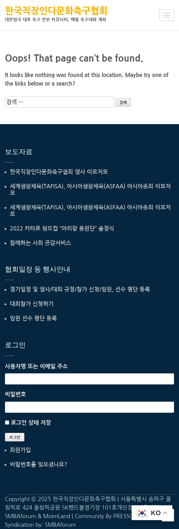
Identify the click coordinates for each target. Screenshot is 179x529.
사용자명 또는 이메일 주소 (36, 366)
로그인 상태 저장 (31, 422)
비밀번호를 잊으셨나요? (38, 464)
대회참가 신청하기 (32, 304)
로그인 (14, 437)
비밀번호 (15, 394)
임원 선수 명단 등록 (33, 318)
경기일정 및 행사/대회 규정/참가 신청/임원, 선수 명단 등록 (80, 289)
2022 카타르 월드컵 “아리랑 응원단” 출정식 (62, 228)
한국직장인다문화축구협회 (56, 10)
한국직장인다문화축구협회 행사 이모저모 (59, 172)
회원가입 (20, 450)
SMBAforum (60, 524)
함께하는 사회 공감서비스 (40, 243)
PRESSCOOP (129, 516)
